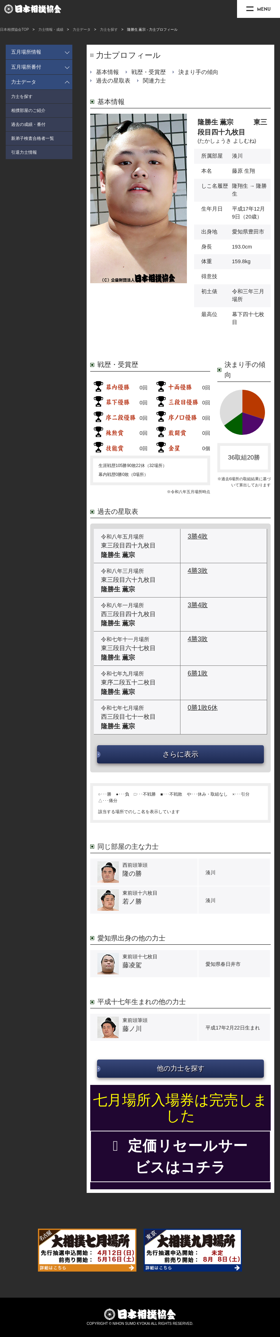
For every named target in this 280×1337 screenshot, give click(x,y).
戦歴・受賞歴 (148, 72)
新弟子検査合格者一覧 (32, 138)
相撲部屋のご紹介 (28, 110)
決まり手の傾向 (198, 72)
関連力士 (154, 81)
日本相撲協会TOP (14, 29)
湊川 (237, 156)
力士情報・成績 (50, 29)
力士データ (82, 29)
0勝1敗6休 (203, 707)
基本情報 (107, 72)
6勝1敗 (198, 673)
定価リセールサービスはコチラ (180, 1156)
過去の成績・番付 (28, 124)
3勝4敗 (198, 536)
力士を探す (109, 29)
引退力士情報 (24, 152)
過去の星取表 (113, 81)
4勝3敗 (198, 570)
